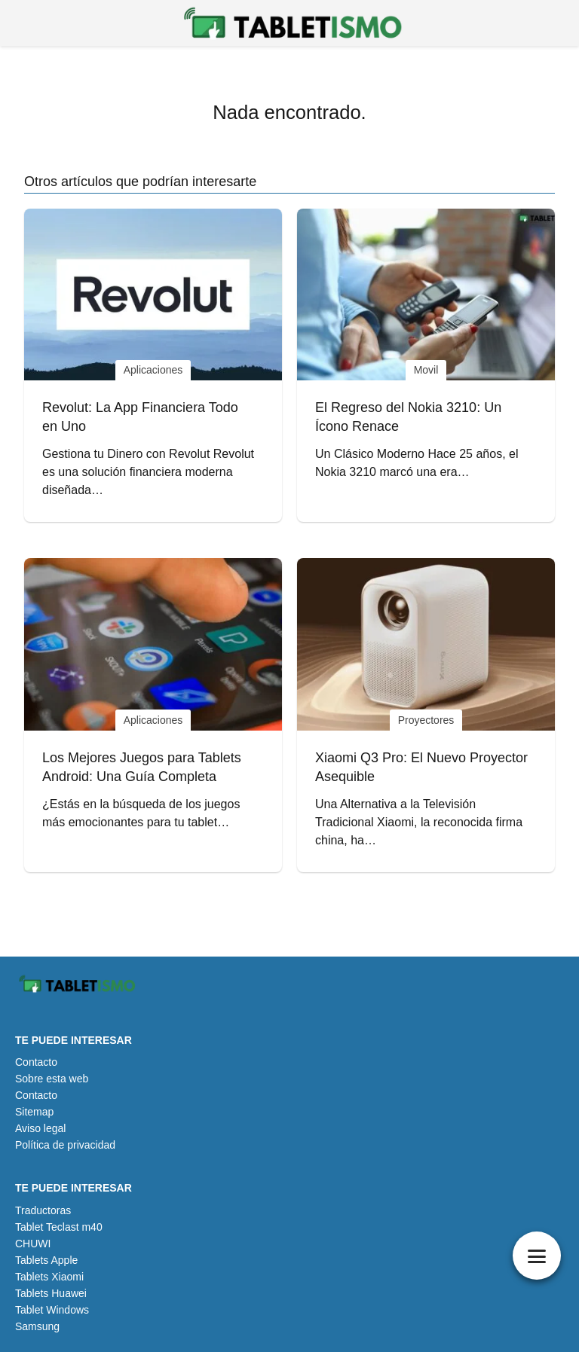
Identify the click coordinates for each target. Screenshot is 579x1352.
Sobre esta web (51, 1079)
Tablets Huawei (51, 1293)
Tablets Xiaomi (49, 1277)
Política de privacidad (65, 1145)
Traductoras (43, 1210)
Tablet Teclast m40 (59, 1227)
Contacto (36, 1062)
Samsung (37, 1326)
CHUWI (33, 1244)
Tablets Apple (46, 1260)
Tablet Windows (52, 1310)
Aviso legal (40, 1128)
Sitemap (34, 1112)
